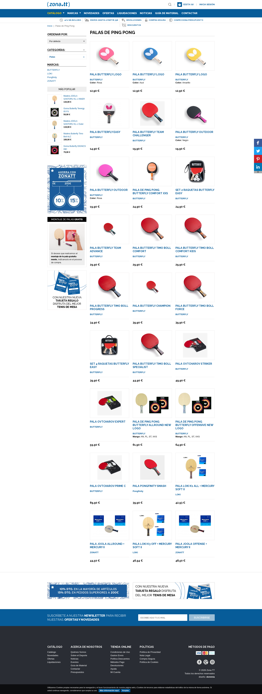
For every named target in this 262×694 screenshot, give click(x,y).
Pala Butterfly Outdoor (194, 132)
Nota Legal (145, 655)
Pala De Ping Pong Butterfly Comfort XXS (150, 191)
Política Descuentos (120, 659)
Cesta (188, 4)
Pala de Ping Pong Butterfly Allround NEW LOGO (152, 425)
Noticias (146, 13)
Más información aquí (109, 690)
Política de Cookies (149, 662)
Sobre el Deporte (79, 655)
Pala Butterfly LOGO (105, 74)
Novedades (91, 13)
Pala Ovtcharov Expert (107, 421)
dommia (210, 677)
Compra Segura (147, 659)
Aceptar (125, 690)
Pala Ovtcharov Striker (193, 363)
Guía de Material (166, 13)
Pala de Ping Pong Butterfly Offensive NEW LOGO (194, 425)
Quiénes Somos (78, 652)
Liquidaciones (127, 13)
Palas (52, 57)
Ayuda (113, 669)
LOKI (49, 73)
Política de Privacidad (150, 652)
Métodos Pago (117, 662)
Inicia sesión (207, 4)
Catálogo (55, 13)
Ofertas (108, 13)
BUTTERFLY (53, 70)
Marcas (74, 13)
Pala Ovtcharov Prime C (108, 486)
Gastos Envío (116, 655)
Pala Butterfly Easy (105, 132)
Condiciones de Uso (120, 652)
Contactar (189, 13)
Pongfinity (52, 77)
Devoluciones (116, 665)
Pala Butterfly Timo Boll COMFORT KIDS (194, 249)
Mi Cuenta (115, 672)
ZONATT (51, 81)
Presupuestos (77, 672)
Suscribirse (202, 617)
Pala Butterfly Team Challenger (148, 133)
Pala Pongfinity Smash (149, 486)
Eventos (75, 662)
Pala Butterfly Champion (151, 305)
